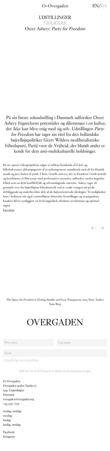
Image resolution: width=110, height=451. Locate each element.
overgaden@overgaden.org (18, 399)
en (95, 6)
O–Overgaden (55, 6)
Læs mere (9, 210)
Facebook (8, 432)
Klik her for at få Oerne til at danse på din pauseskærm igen (55, 371)
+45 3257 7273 (11, 404)
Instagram (9, 437)
